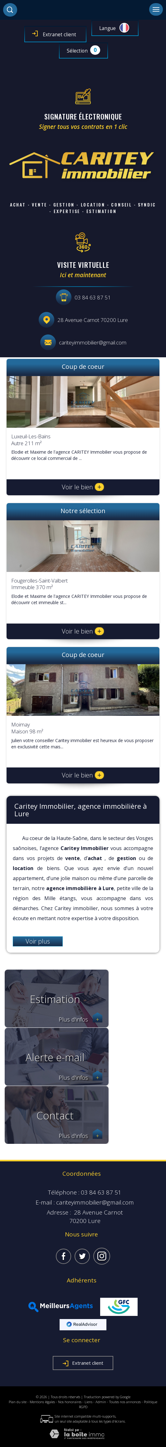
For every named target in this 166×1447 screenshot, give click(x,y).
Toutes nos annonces (125, 1401)
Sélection (77, 51)
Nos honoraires (69, 1401)
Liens (88, 1401)
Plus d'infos (80, 1019)
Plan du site (18, 1401)
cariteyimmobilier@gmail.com (92, 342)
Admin (100, 1401)
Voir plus (38, 941)
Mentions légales (42, 1401)
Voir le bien (83, 487)
